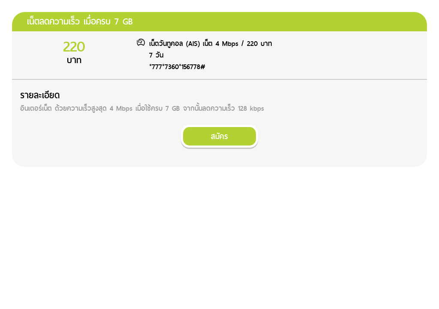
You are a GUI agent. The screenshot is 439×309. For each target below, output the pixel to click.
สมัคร (219, 136)
